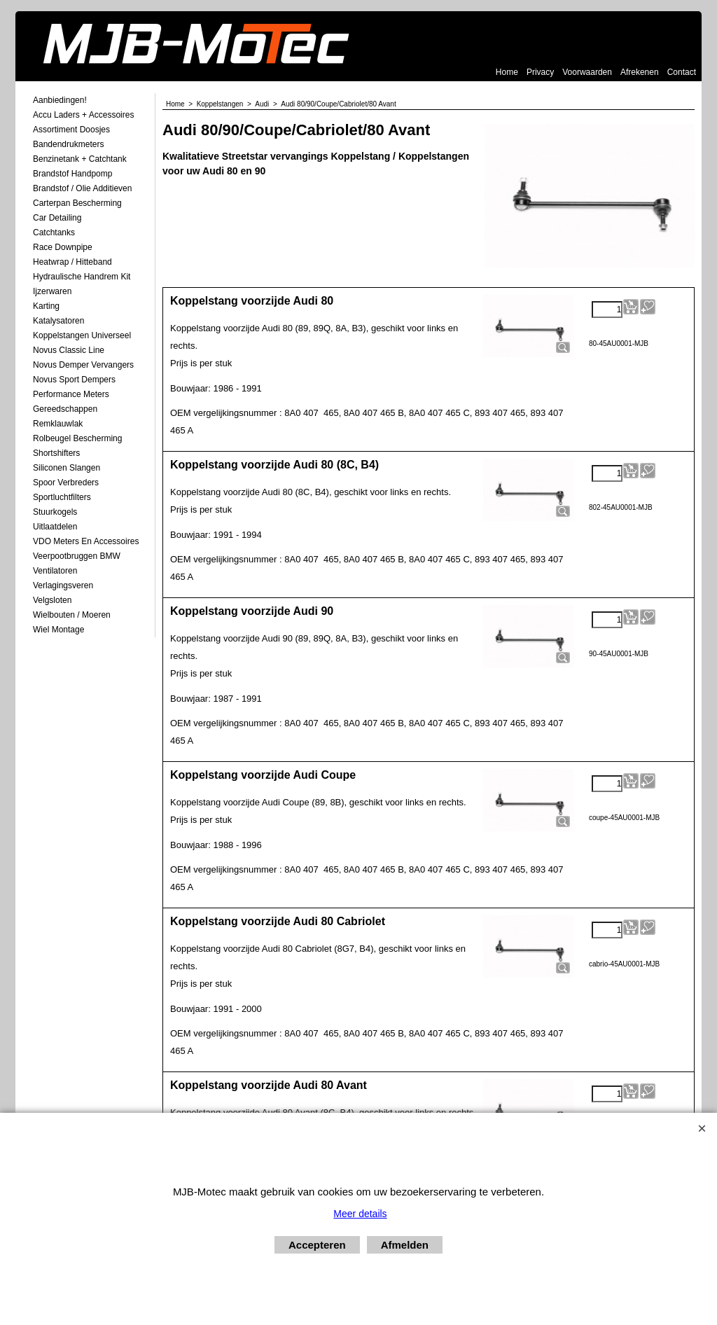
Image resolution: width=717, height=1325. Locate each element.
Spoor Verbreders (66, 482)
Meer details (360, 1213)
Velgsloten (52, 600)
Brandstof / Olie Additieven (82, 188)
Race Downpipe (62, 247)
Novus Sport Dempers (74, 379)
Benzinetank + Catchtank (80, 159)
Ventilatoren (55, 571)
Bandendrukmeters (68, 144)
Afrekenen (639, 72)
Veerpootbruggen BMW (76, 556)
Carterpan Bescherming (77, 203)
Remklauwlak (58, 424)
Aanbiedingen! (60, 100)
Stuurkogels (55, 512)
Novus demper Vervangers (83, 365)
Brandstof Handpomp (72, 174)
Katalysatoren (58, 321)
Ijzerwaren (52, 291)
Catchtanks (54, 232)
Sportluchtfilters (62, 497)
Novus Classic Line (68, 350)
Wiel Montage (58, 629)
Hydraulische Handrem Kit (81, 277)
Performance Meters (71, 394)
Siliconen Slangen (66, 468)
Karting (46, 306)
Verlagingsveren (63, 585)
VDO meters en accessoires (86, 541)
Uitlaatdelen (55, 527)
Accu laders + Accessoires (83, 115)
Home (507, 72)
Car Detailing (57, 218)
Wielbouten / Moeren (72, 615)
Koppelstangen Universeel (82, 335)
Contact (681, 72)
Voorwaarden (587, 72)
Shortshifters (56, 453)
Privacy (540, 72)
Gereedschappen (65, 409)
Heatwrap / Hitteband (72, 262)
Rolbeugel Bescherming (77, 438)
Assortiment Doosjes (71, 129)
